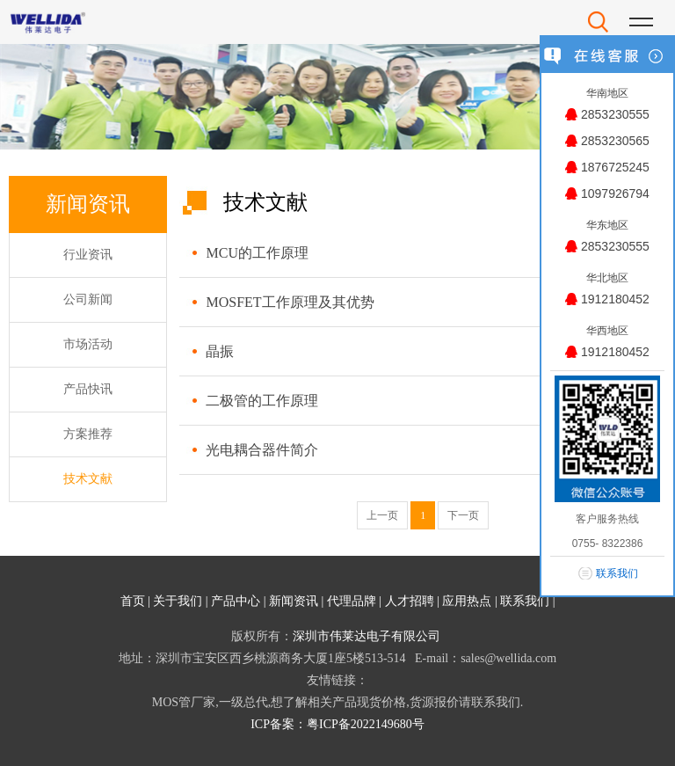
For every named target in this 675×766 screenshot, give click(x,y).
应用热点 (466, 601)
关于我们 (177, 601)
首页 (132, 601)
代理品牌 (351, 601)
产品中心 (235, 601)
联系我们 (524, 601)
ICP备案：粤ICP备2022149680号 (337, 724)
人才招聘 (409, 601)
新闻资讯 (293, 601)
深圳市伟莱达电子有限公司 (366, 636)
